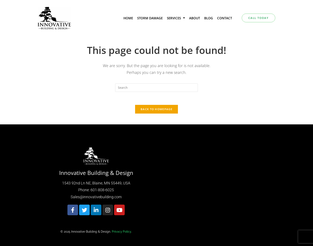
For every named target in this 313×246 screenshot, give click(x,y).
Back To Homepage (156, 109)
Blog (208, 18)
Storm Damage (150, 18)
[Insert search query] (156, 87)
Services (176, 18)
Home (128, 18)
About (194, 18)
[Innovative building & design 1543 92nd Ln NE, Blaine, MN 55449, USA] (217, 190)
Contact (224, 18)
